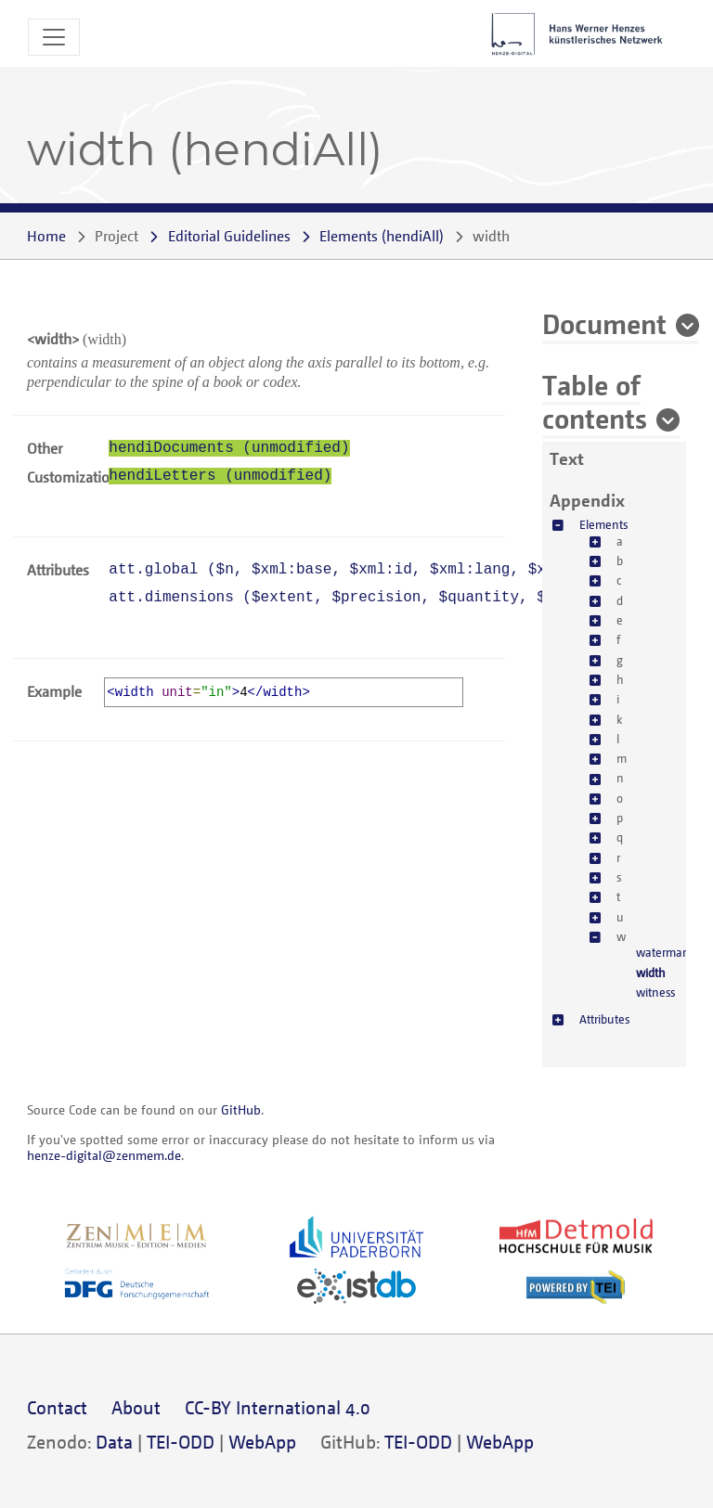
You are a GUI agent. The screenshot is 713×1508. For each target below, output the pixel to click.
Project (116, 235)
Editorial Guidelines (229, 235)
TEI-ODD (180, 1441)
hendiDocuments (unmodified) (229, 448)
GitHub (241, 1109)
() (381, 235)
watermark (664, 952)
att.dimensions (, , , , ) (385, 597)
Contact (57, 1407)
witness (655, 992)
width (651, 972)
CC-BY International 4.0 (277, 1407)
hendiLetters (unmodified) (220, 476)
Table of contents (594, 401)
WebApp (262, 1441)
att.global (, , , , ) (367, 569)
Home (46, 235)
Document (604, 323)
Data (114, 1441)
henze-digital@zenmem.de (104, 1155)
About (136, 1407)
